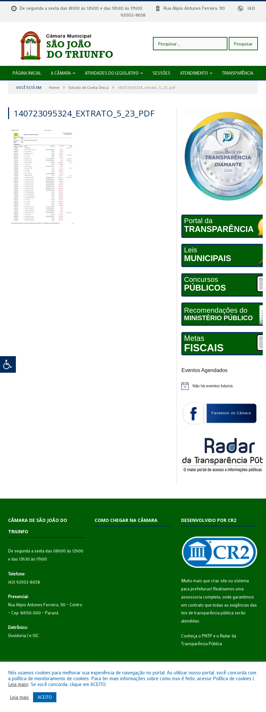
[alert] (219, 386)
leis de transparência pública (207, 612)
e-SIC (34, 635)
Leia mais (17, 684)
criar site (219, 580)
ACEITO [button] (45, 697)
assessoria (191, 596)
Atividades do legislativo (112, 73)
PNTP (207, 635)
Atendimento (194, 73)
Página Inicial (27, 73)
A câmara (61, 73)
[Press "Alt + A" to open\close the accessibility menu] (8, 364)
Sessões (161, 73)
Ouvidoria (17, 635)
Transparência (237, 73)
